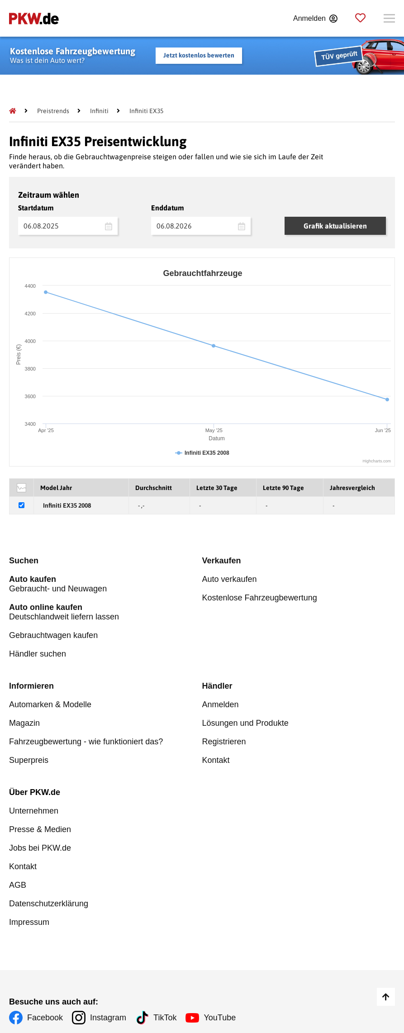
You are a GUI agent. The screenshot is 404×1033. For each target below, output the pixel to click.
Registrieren (224, 741)
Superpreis (28, 760)
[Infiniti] (99, 110)
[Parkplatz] (360, 18)
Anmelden (220, 704)
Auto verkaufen (229, 579)
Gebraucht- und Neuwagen (105, 584)
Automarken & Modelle (50, 704)
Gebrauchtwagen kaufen (53, 635)
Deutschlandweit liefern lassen (105, 612)
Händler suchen (37, 653)
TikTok (164, 1017)
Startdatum (36, 208)
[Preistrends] (53, 110)
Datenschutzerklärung (48, 903)
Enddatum (167, 208)
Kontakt (216, 760)
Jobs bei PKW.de (40, 847)
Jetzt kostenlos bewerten (198, 55)
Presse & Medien (40, 829)
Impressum (29, 922)
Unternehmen (33, 810)
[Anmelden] (315, 18)
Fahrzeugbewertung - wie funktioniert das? (86, 741)
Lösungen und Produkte (245, 723)
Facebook (45, 1017)
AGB (17, 885)
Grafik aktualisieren (335, 226)
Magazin (24, 723)
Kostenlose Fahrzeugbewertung (259, 597)
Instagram (108, 1017)
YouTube (220, 1017)
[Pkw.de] (12, 110)
